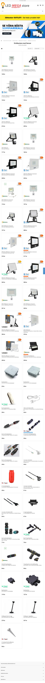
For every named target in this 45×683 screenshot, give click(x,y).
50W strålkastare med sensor (12, 304)
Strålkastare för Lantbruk (23, 40)
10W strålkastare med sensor (12, 70)
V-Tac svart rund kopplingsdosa (33, 435)
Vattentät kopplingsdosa (12, 565)
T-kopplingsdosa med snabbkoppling (33, 565)
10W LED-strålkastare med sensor (12, 96)
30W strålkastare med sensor (33, 200)
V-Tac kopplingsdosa (12, 487)
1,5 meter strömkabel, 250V (12, 513)
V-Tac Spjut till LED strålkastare (12, 643)
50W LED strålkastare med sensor (12, 330)
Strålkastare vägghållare (33, 617)
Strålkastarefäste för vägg (12, 617)
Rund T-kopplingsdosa (33, 539)
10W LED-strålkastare (33, 96)
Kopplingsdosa (12, 383)
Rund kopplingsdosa (12, 409)
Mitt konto (3, 670)
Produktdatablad (19, 263)
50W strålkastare (33, 331)
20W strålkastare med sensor (33, 148)
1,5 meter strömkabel (33, 461)
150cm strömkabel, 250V (33, 409)
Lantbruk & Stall (14, 40)
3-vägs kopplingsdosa (33, 513)
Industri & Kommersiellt (7, 40)
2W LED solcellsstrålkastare (33, 356)
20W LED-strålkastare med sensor (12, 174)
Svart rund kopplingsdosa (12, 435)
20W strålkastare (12, 148)
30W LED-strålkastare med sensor (33, 226)
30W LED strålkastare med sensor (33, 278)
